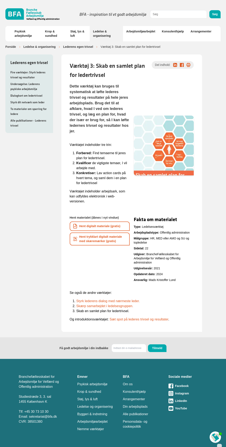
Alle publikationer (135, 414)
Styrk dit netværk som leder (27, 102)
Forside (10, 46)
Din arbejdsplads (135, 406)
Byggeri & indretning (92, 414)
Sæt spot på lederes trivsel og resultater (139, 319)
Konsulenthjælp (173, 31)
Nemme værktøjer (90, 429)
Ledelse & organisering (102, 33)
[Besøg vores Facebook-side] (187, 385)
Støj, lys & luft (77, 33)
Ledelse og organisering (95, 406)
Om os (128, 384)
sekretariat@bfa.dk (43, 416)
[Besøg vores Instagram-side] (187, 393)
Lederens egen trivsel (78, 46)
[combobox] (178, 14)
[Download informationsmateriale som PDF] (100, 226)
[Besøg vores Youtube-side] (187, 408)
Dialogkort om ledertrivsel (26, 95)
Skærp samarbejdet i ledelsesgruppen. (104, 306)
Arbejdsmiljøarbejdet (140, 31)
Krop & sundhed (51, 33)
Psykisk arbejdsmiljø (23, 33)
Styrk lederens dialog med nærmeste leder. (108, 301)
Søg (215, 14)
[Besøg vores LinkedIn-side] (187, 400)
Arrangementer (201, 31)
